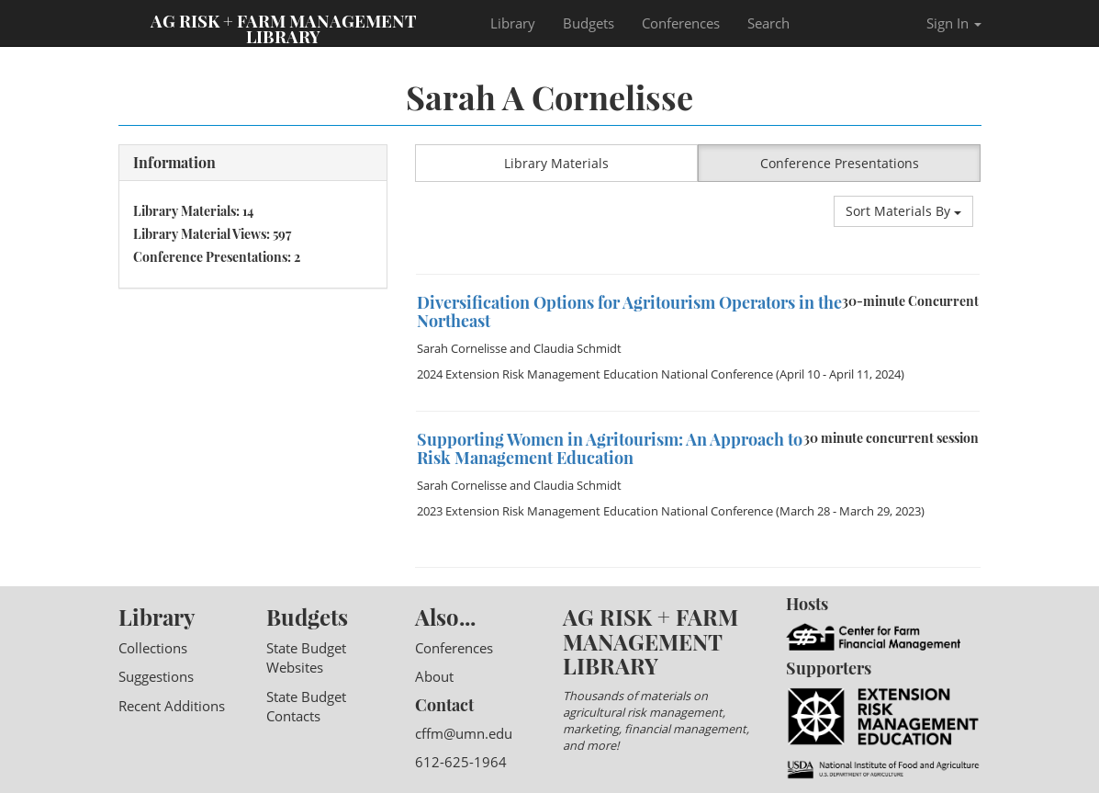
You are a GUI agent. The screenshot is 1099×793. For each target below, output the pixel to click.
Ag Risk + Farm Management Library (284, 27)
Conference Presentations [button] (839, 163)
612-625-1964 (461, 762)
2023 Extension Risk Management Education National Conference (595, 511)
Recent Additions (171, 706)
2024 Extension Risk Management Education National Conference (595, 374)
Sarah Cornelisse (462, 348)
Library (512, 23)
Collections (152, 648)
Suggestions (156, 676)
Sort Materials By (903, 211)
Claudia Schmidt (577, 348)
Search (768, 23)
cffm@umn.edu (463, 733)
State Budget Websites (306, 657)
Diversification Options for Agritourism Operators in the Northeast (629, 311)
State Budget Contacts (306, 706)
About (434, 676)
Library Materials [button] (556, 163)
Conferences (681, 23)
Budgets (588, 23)
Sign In (953, 23)
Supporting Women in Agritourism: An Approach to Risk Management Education (609, 448)
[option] (698, 274)
